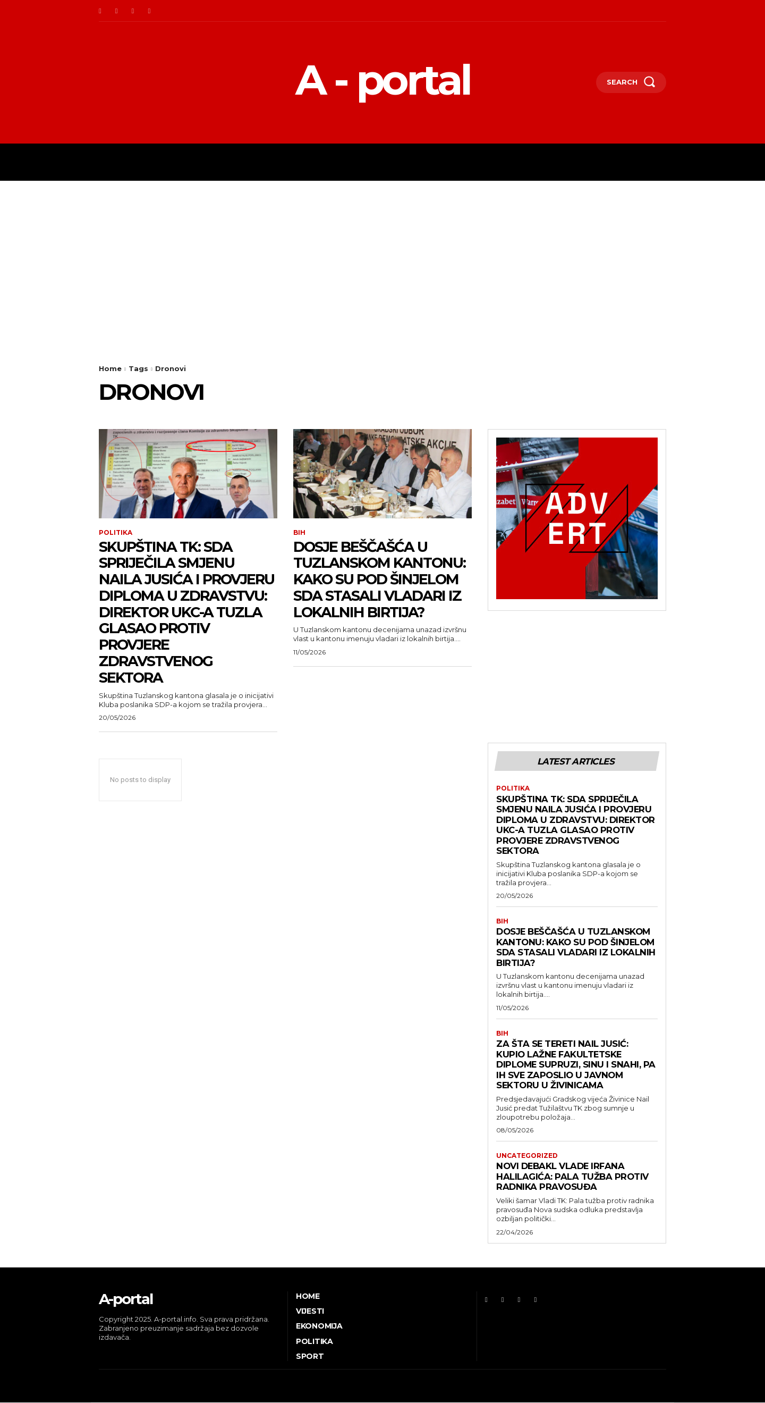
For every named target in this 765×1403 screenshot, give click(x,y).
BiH (299, 532)
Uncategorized (527, 1156)
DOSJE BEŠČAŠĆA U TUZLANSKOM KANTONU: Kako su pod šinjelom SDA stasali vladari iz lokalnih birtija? (381, 579)
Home (110, 368)
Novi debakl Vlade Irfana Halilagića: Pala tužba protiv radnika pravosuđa (573, 1176)
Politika (115, 532)
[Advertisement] (382, 260)
